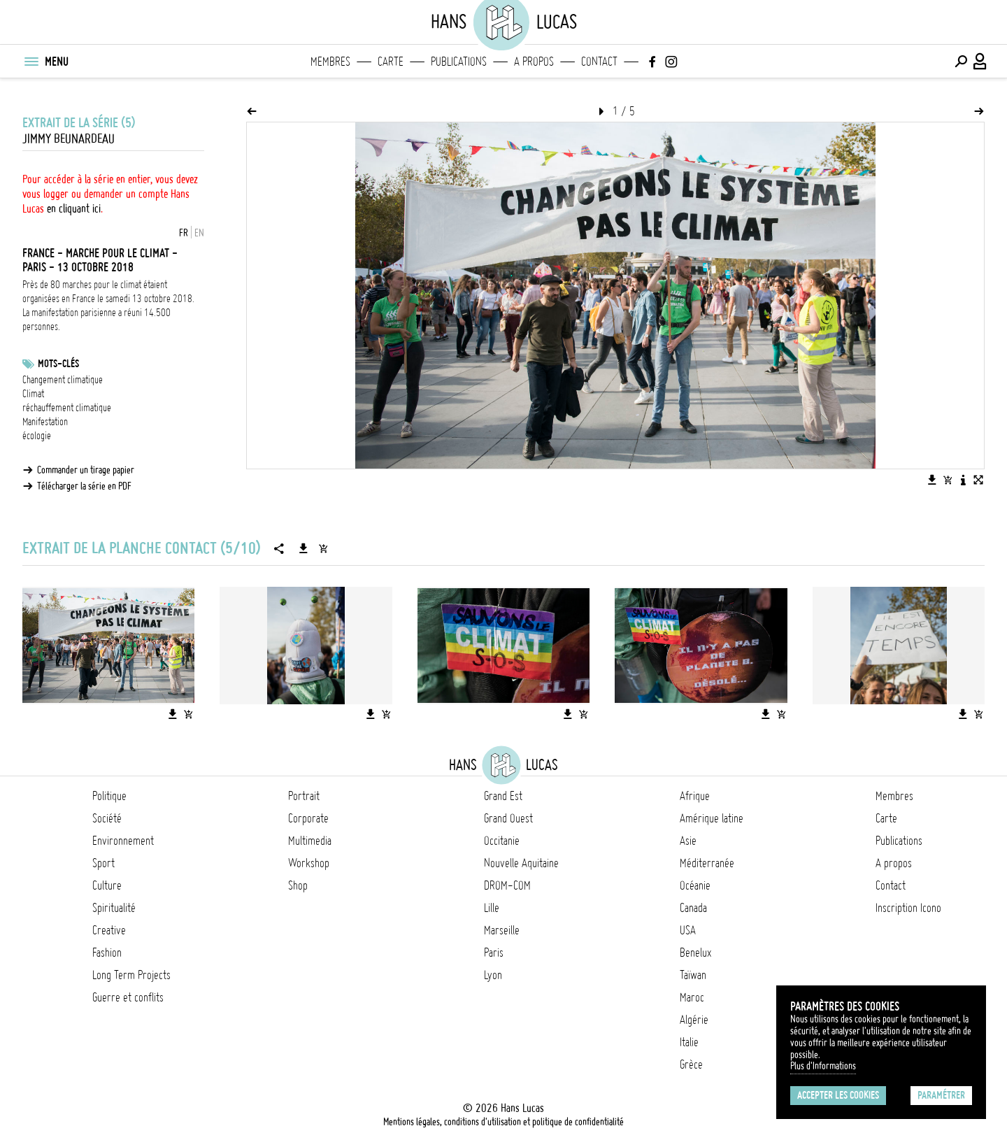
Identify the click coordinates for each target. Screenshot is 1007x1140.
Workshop (308, 863)
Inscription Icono (908, 908)
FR (183, 233)
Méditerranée (707, 863)
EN (199, 233)
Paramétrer (941, 1095)
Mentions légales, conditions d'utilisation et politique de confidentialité (503, 1122)
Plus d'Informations (823, 1066)
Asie (688, 841)
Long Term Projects (131, 975)
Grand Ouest (508, 818)
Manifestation (45, 421)
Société (107, 818)
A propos (534, 62)
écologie (36, 435)
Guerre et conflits (128, 997)
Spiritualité (114, 908)
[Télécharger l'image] (932, 479)
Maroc (692, 997)
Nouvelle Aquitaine (521, 863)
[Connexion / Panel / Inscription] (980, 61)
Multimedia (309, 841)
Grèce (691, 1064)
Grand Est (503, 796)
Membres (330, 62)
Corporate (308, 818)
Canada (693, 908)
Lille (491, 908)
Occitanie (502, 841)
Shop (298, 885)
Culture (107, 885)
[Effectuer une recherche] (961, 61)
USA (688, 930)
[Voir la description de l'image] (963, 479)
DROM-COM (507, 885)
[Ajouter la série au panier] (323, 548)
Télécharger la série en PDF (84, 486)
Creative (109, 930)
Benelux (695, 953)
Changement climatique (62, 379)
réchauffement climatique (66, 407)
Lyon (493, 975)
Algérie (694, 1020)
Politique (109, 796)
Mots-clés (58, 363)
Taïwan (693, 975)
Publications (459, 62)
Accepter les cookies (838, 1095)
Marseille (502, 930)
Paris (493, 953)
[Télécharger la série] (303, 548)
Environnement (123, 841)
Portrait (304, 796)
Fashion (107, 953)
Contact (599, 62)
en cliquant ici (74, 208)
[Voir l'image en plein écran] (978, 479)
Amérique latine (711, 818)
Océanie (695, 885)
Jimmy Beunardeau (68, 139)
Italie (689, 1042)
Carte (390, 62)
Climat (33, 393)
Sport (103, 863)
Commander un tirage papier (85, 470)
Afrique (695, 796)
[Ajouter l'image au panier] (947, 479)
